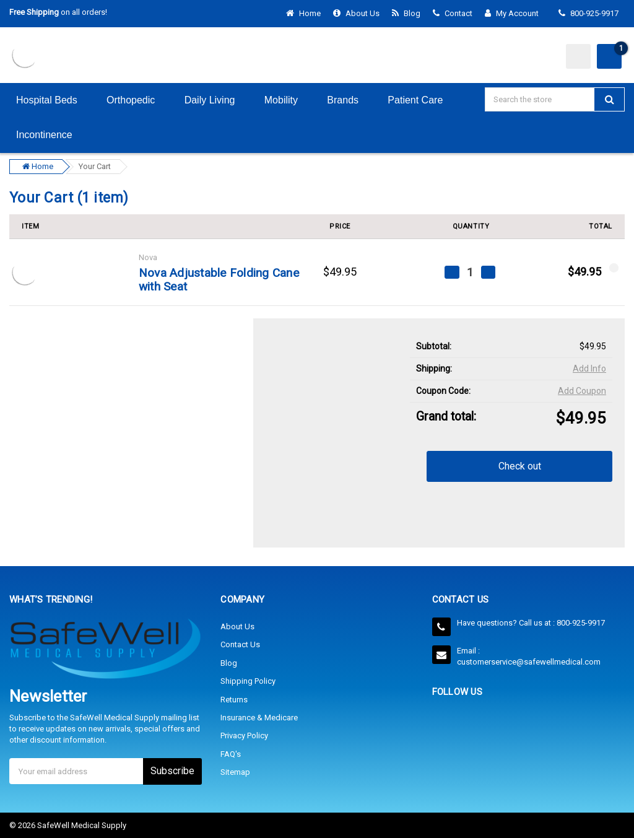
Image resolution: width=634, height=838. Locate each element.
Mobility (289, 100)
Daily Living (218, 100)
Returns (234, 699)
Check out (519, 466)
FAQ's (230, 753)
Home (303, 13)
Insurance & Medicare (259, 717)
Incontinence (52, 134)
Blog (406, 13)
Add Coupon (582, 391)
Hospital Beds (54, 100)
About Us (356, 13)
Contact (452, 13)
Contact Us (240, 644)
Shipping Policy (248, 681)
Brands (350, 100)
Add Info (589, 368)
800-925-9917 (588, 13)
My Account (515, 13)
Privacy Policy (244, 735)
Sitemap (235, 771)
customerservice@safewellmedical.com (529, 661)
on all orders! (58, 12)
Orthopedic (138, 100)
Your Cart (95, 166)
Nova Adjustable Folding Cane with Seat (219, 280)
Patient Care (423, 100)
